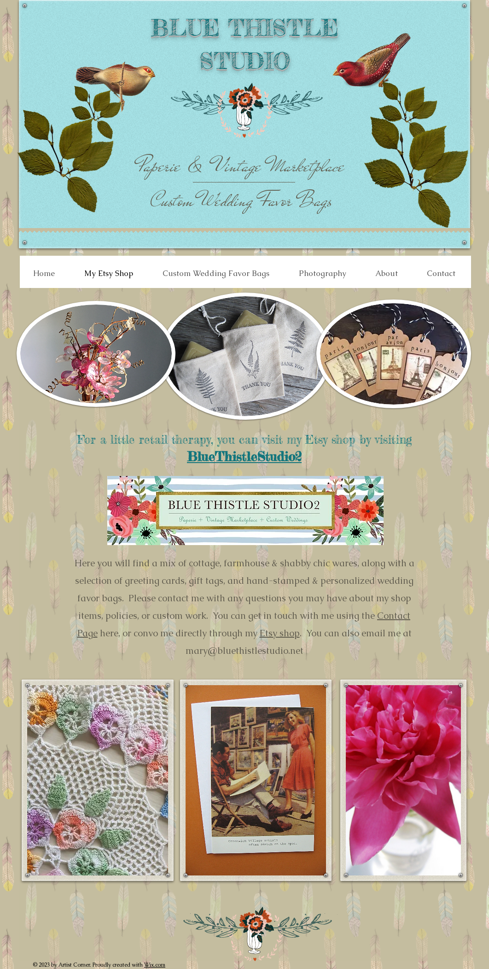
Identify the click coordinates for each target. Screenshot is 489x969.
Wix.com (154, 965)
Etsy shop (280, 633)
